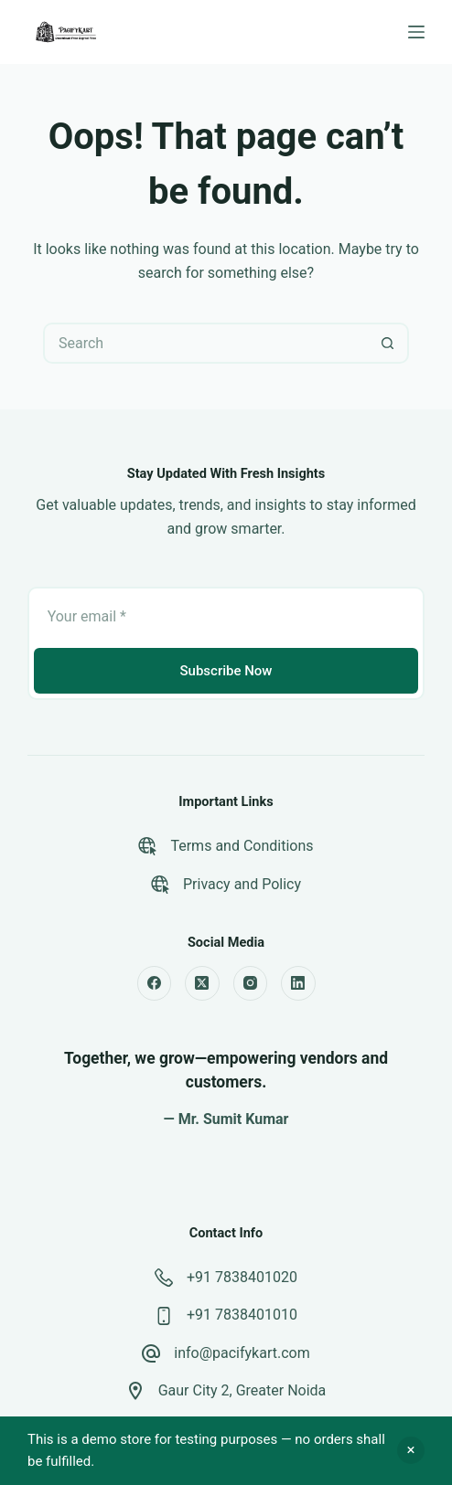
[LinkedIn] (298, 983)
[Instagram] (250, 983)
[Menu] (416, 32)
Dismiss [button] (411, 1450)
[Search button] (388, 343)
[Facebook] (154, 983)
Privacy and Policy (242, 884)
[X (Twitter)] (202, 983)
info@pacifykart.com (241, 1353)
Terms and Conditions (241, 845)
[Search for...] (205, 343)
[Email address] (226, 616)
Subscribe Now (225, 671)
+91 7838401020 (242, 1277)
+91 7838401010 (242, 1314)
